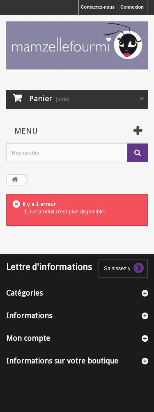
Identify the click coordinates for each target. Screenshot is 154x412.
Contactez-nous (98, 7)
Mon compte (28, 338)
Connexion (132, 7)
